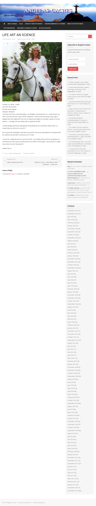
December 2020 (73, 367)
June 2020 (71, 385)
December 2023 (73, 259)
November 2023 (73, 262)
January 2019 (72, 418)
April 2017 (71, 475)
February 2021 (72, 361)
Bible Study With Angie (75, 24)
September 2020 (73, 376)
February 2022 (72, 325)
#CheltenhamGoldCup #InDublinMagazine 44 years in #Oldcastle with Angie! (77, 120)
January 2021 (72, 364)
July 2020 (70, 382)
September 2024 (73, 238)
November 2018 (73, 424)
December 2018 (73, 421)
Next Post (45, 162)
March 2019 (71, 412)
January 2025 (72, 226)
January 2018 (72, 454)
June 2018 (71, 439)
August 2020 (72, 379)
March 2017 (71, 479)
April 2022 (71, 319)
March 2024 (71, 250)
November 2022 (73, 298)
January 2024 (72, 256)
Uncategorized (17, 153)
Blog (21, 24)
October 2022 (72, 301)
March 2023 (71, 286)
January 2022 (72, 328)
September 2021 (73, 340)
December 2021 (73, 331)
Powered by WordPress (24, 502)
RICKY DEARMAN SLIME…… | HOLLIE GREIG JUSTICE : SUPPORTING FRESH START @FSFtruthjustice (78, 175)
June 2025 (71, 217)
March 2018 (71, 448)
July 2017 (70, 466)
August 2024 (72, 241)
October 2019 (72, 400)
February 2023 (72, 289)
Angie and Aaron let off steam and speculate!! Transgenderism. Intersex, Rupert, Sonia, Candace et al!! (79, 112)
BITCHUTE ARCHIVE (45, 28)
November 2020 (73, 370)
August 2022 (72, 307)
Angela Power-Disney (23, 39)
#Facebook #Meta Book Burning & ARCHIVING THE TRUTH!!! (79, 103)
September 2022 (73, 304)
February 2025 (72, 223)
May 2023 (71, 280)
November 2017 (73, 460)
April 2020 (71, 391)
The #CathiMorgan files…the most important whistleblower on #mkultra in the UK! (79, 144)
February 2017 (72, 481)
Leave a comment (29, 153)
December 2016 (73, 487)
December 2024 (73, 229)
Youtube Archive (9, 28)
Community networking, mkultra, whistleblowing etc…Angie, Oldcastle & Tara (79, 137)
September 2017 (73, 463)
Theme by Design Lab (39, 502)
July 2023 (70, 274)
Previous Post (15, 160)
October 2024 (72, 235)
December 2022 (73, 295)
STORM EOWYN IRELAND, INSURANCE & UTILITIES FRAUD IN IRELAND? (79, 151)
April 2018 (71, 445)
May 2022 (71, 316)
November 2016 (73, 491)
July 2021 (70, 346)
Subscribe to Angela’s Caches (27, 28)
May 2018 (71, 442)
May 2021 (71, 352)
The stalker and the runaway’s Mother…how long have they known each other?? (79, 129)
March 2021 (71, 358)
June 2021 (71, 349)
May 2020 (71, 388)
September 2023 (73, 268)
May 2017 (71, 472)
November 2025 (73, 210)
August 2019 (72, 406)
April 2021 (71, 355)
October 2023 (72, 265)
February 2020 (72, 397)
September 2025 (73, 214)
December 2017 (73, 457)
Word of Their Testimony (33, 24)
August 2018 (72, 433)
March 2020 (71, 394)
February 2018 (72, 451)
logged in (14, 174)
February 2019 (72, 415)
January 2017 (72, 485)
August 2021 (72, 343)
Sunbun (72, 195)
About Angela (12, 24)
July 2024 (70, 244)
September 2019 (73, 403)
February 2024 (72, 253)
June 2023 (71, 277)
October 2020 (72, 373)
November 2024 (73, 232)
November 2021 (73, 334)
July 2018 (70, 436)
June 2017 (71, 469)
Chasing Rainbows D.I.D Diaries (55, 24)
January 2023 (72, 292)
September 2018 (73, 430)
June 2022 (71, 313)
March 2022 (71, 322)
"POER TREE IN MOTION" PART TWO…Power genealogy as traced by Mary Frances (80, 190)
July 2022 (70, 310)
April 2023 (71, 283)
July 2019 (70, 409)
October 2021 (72, 337)
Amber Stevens (74, 188)
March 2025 (71, 220)
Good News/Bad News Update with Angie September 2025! (78, 88)
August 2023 (72, 271)
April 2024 (71, 247)
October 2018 (72, 427)
